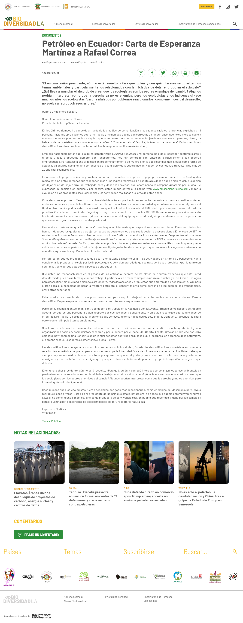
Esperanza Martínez (56, 62)
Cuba (126, 488)
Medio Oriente (31, 489)
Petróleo (56, 421)
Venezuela (184, 488)
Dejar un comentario (38, 534)
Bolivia (73, 488)
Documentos (51, 35)
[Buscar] (206, 551)
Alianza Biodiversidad (104, 23)
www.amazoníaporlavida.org (170, 188)
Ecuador (99, 62)
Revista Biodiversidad (147, 23)
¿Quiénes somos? (63, 23)
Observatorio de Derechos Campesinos (199, 23)
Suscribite (206, 6)
